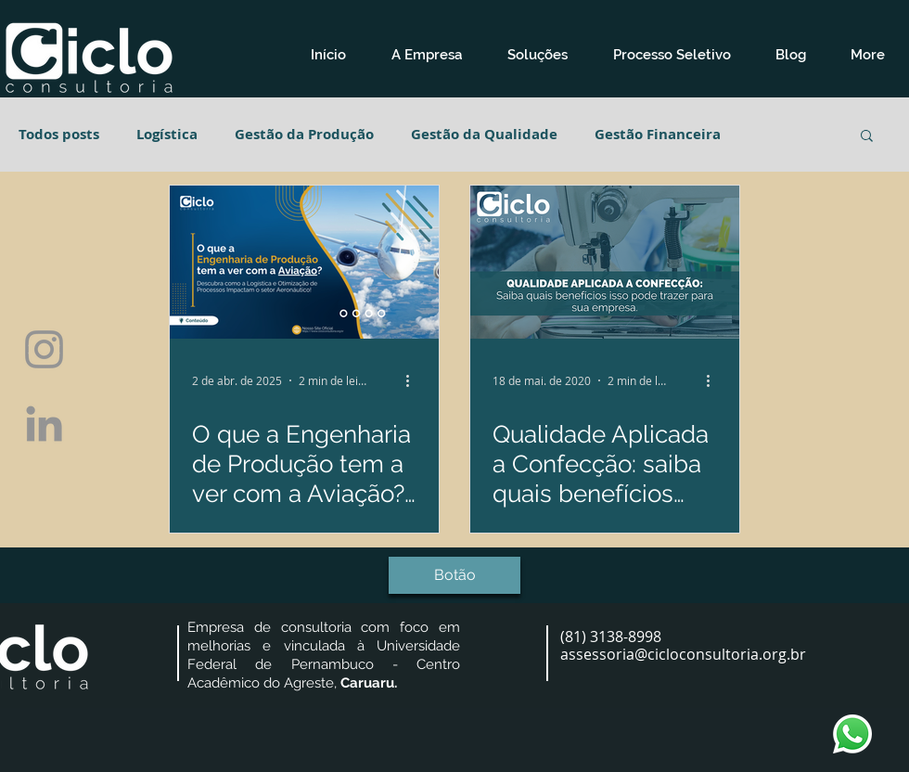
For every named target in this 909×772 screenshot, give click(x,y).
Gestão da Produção (304, 134)
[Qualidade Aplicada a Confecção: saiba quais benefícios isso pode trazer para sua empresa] (604, 262)
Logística (167, 134)
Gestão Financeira (658, 134)
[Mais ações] (414, 380)
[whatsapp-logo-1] (852, 733)
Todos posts (59, 134)
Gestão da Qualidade (484, 134)
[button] (426, 55)
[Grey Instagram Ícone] (44, 349)
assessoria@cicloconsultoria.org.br (683, 654)
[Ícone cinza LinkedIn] (44, 423)
